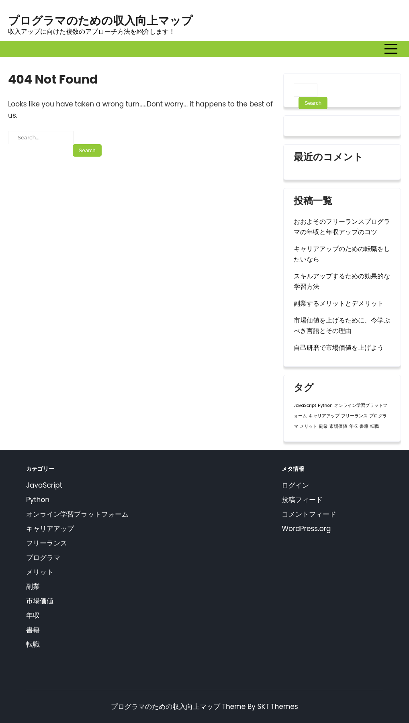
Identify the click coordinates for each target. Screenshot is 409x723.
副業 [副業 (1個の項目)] (323, 426)
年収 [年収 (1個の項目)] (353, 426)
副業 (33, 586)
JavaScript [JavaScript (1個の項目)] (305, 405)
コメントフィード (309, 514)
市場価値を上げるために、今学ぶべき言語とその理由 (342, 325)
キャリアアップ (50, 528)
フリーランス (46, 543)
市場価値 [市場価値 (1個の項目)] (338, 426)
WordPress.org (306, 528)
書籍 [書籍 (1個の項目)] (364, 426)
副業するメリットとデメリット (339, 303)
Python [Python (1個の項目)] (325, 405)
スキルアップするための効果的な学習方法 (342, 281)
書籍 (33, 630)
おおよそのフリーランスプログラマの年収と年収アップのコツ (342, 227)
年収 (33, 615)
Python (37, 499)
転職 (33, 644)
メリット (39, 572)
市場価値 (39, 601)
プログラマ (43, 557)
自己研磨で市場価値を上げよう (339, 347)
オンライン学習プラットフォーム (77, 514)
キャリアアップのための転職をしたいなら (342, 254)
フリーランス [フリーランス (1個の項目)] (354, 416)
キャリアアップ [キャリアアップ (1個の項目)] (324, 416)
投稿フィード (302, 499)
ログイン (295, 485)
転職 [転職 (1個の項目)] (374, 426)
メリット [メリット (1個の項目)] (308, 426)
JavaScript (44, 485)
